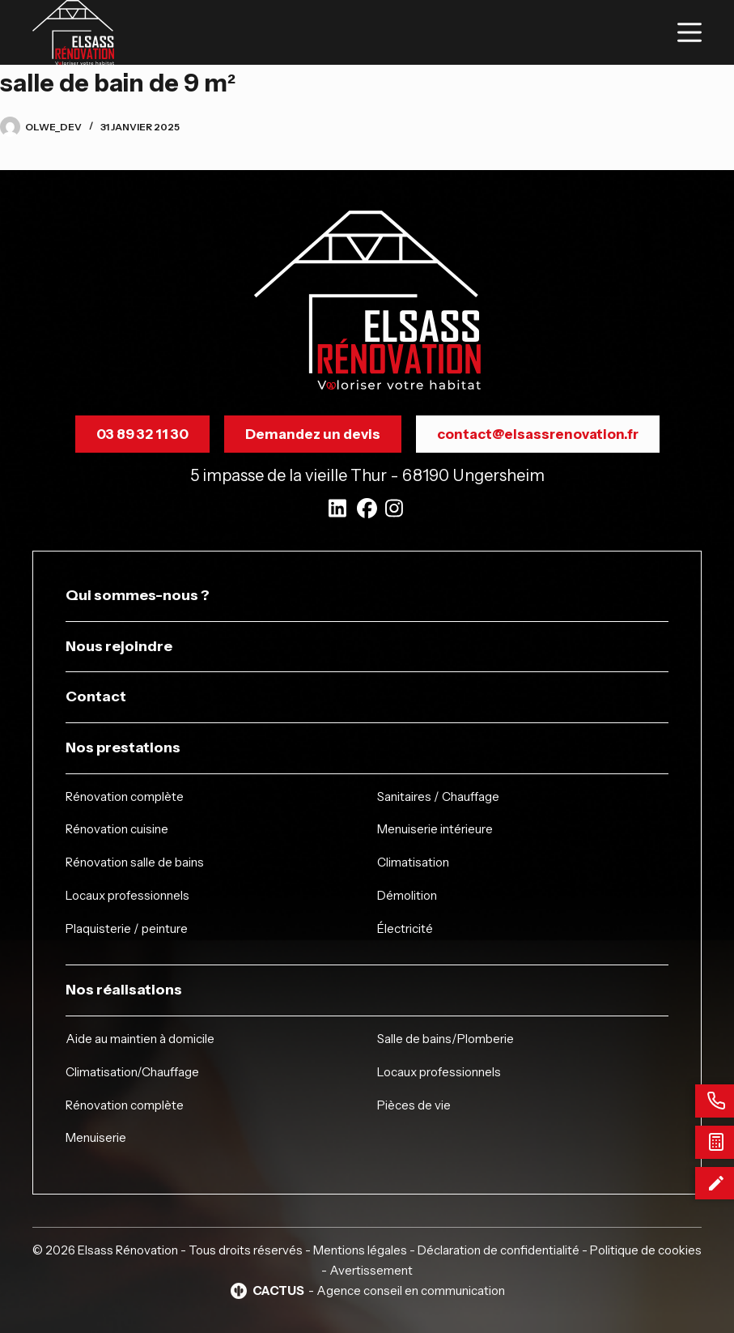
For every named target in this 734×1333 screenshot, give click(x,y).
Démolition (407, 895)
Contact (96, 696)
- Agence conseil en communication (367, 1291)
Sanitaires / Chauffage (438, 796)
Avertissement (371, 1270)
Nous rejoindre (119, 646)
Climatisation (413, 862)
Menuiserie (96, 1137)
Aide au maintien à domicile (140, 1038)
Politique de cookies (646, 1250)
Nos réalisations (124, 990)
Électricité (405, 928)
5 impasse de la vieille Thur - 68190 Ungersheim (367, 475)
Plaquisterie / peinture (127, 928)
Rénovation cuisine (117, 829)
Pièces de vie (414, 1105)
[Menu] (689, 32)
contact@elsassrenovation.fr (538, 434)
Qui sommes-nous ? (138, 595)
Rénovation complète (125, 796)
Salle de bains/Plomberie (445, 1038)
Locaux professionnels (127, 895)
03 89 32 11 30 (142, 434)
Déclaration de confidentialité (498, 1250)
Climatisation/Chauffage (132, 1072)
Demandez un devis (312, 434)
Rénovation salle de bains (135, 862)
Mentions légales (360, 1250)
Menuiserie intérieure (435, 829)
